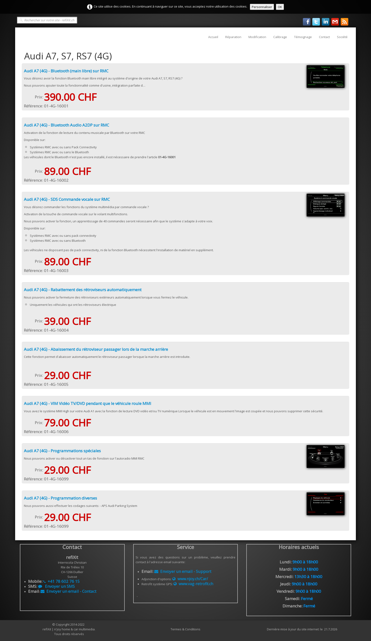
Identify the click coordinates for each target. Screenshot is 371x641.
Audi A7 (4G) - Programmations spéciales (62, 450)
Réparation (233, 37)
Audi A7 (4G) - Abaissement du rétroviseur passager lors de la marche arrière (96, 349)
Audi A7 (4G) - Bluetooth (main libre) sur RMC (66, 71)
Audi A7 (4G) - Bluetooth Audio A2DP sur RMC (66, 125)
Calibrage (280, 37)
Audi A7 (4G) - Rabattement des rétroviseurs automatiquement (82, 289)
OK (280, 7)
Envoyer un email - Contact (68, 591)
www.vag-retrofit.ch (193, 583)
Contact (324, 37)
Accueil (213, 37)
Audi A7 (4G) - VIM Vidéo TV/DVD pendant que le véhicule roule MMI (87, 403)
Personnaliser (262, 7)
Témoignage (303, 37)
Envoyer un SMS (56, 586)
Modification (257, 37)
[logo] (21, 34)
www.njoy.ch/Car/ (190, 578)
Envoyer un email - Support (182, 571)
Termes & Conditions (185, 629)
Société (342, 37)
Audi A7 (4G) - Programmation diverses (60, 498)
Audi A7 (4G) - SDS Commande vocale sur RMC (67, 199)
